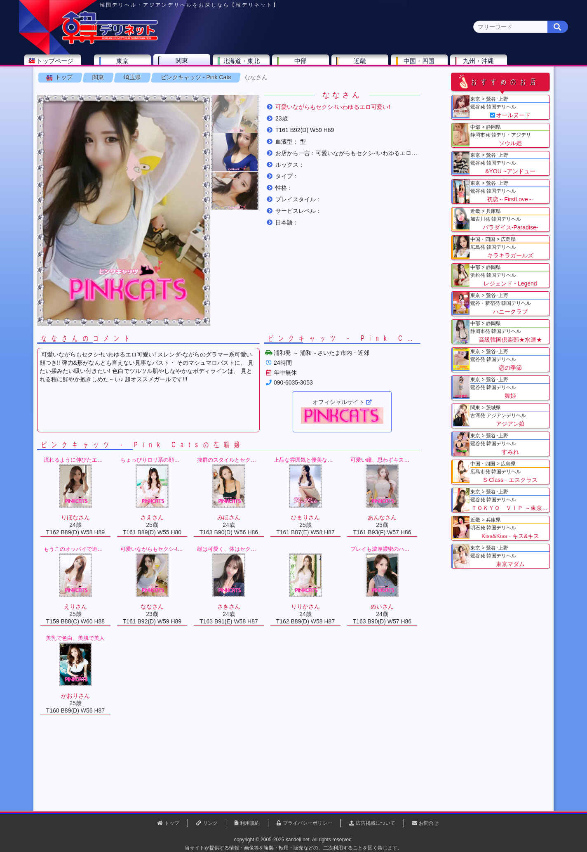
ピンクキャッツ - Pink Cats (209, 102)
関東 (209, 64)
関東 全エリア (73, 81)
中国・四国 (446, 64)
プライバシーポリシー (307, 823)
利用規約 (250, 823)
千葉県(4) (161, 81)
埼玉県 (145, 102)
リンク (210, 823)
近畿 (387, 64)
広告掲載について (375, 823)
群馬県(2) (229, 81)
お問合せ (429, 823)
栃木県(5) (297, 81)
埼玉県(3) (194, 81)
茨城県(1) (263, 81)
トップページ (82, 64)
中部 (328, 64)
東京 (149, 64)
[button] (248, 139)
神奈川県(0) (124, 81)
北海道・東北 (268, 64)
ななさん (269, 102)
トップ (77, 102)
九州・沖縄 (506, 64)
